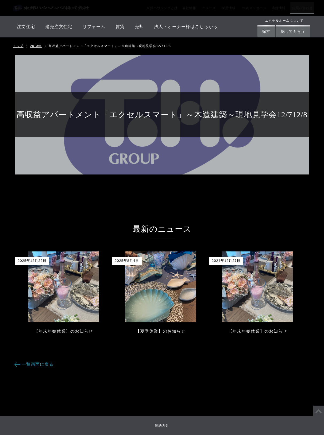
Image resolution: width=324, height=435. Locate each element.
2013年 (36, 46)
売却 (139, 26)
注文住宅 (26, 26)
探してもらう (293, 31)
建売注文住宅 (58, 26)
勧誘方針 (162, 426)
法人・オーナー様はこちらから (186, 26)
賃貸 (120, 26)
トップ (18, 46)
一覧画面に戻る (37, 364)
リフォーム (94, 26)
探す (266, 31)
